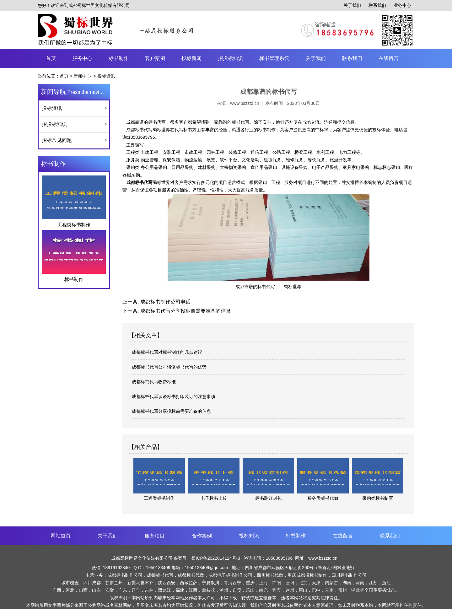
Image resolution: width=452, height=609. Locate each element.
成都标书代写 (139, 129)
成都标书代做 (191, 575)
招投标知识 (230, 58)
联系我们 (377, 5)
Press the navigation (75, 92)
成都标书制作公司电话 (164, 301)
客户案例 (155, 58)
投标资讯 (52, 108)
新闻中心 (82, 75)
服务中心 (82, 58)
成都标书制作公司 (125, 575)
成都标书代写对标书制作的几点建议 (167, 352)
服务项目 (155, 535)
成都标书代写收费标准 (154, 381)
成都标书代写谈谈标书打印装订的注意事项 (173, 396)
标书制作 (119, 58)
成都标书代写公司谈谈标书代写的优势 (169, 366)
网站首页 (61, 535)
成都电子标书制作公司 (230, 575)
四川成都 (92, 582)
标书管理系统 (274, 58)
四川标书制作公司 (349, 575)
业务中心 (402, 5)
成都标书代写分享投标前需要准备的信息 (184, 311)
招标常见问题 (57, 140)
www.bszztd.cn (244, 103)
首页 (51, 58)
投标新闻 (191, 58)
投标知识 (249, 535)
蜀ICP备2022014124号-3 (216, 558)
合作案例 (202, 535)
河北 (70, 590)
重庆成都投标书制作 (307, 575)
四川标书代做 (270, 575)
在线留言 (389, 58)
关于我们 (352, 5)
